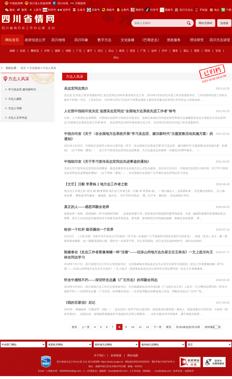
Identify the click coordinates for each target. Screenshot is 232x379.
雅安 (175, 50)
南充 (121, 50)
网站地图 (132, 355)
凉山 (116, 57)
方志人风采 (49, 67)
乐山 (111, 50)
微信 (12, 9)
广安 (143, 50)
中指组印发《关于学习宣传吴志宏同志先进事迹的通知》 (107, 161)
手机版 (203, 9)
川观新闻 (80, 3)
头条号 (81, 9)
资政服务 (174, 40)
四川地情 (58, 40)
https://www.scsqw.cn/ (112, 361)
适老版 (224, 23)
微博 (24, 9)
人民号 (37, 9)
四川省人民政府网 (40, 3)
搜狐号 (110, 9)
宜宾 (132, 50)
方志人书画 (15, 108)
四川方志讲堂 (219, 40)
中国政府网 (16, 3)
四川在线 (63, 3)
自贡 (22, 50)
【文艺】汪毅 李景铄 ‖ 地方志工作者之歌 (96, 184)
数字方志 (104, 40)
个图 (228, 9)
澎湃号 (67, 9)
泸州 (47, 50)
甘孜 (218, 50)
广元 (79, 50)
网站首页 (12, 40)
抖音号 (154, 9)
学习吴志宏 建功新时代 (22, 89)
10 (132, 327)
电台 (216, 9)
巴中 (164, 50)
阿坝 (207, 50)
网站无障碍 (205, 23)
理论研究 (197, 40)
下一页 (158, 327)
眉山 (186, 50)
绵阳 (68, 50)
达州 (154, 50)
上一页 (86, 327)
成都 (12, 50)
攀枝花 (35, 50)
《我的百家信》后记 (79, 303)
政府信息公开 (35, 40)
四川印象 (81, 40)
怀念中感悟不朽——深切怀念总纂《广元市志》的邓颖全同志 (111, 280)
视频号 (169, 9)
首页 (23, 67)
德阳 (57, 50)
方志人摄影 (15, 98)
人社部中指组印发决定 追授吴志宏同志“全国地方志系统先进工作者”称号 (120, 111)
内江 (100, 50)
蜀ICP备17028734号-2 (163, 361)
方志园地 (34, 67)
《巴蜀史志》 (150, 40)
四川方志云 (186, 9)
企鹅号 (125, 9)
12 (147, 327)
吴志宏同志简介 (76, 88)
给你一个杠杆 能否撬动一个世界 (88, 229)
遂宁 (89, 50)
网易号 (140, 9)
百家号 (96, 9)
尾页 (168, 327)
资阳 (196, 50)
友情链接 (116, 355)
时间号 (52, 9)
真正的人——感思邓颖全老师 (86, 207)
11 (140, 327)
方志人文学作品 (17, 117)
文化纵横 (127, 40)
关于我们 (99, 355)
